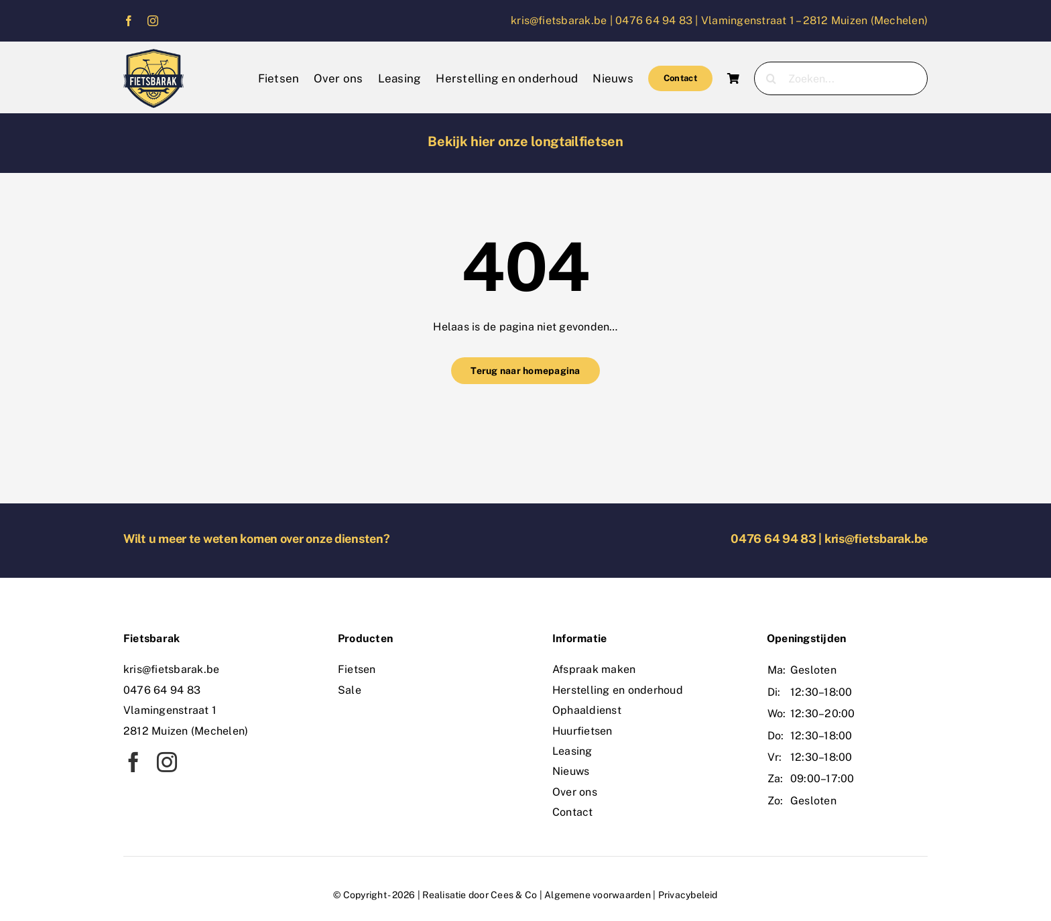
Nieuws (570, 771)
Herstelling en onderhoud (617, 690)
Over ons (574, 792)
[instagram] (152, 20)
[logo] (153, 54)
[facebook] (128, 20)
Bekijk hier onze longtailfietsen (525, 141)
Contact (572, 812)
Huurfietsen (582, 731)
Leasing (572, 751)
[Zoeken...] (841, 78)
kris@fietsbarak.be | (563, 20)
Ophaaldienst (586, 710)
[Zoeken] (771, 78)
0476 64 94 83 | (658, 20)
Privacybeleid (688, 894)
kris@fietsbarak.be (876, 539)
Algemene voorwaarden (597, 894)
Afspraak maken (593, 669)
